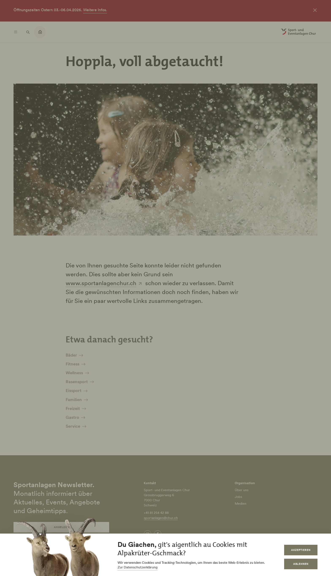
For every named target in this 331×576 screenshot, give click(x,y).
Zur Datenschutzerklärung (137, 567)
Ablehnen (300, 563)
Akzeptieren (301, 550)
